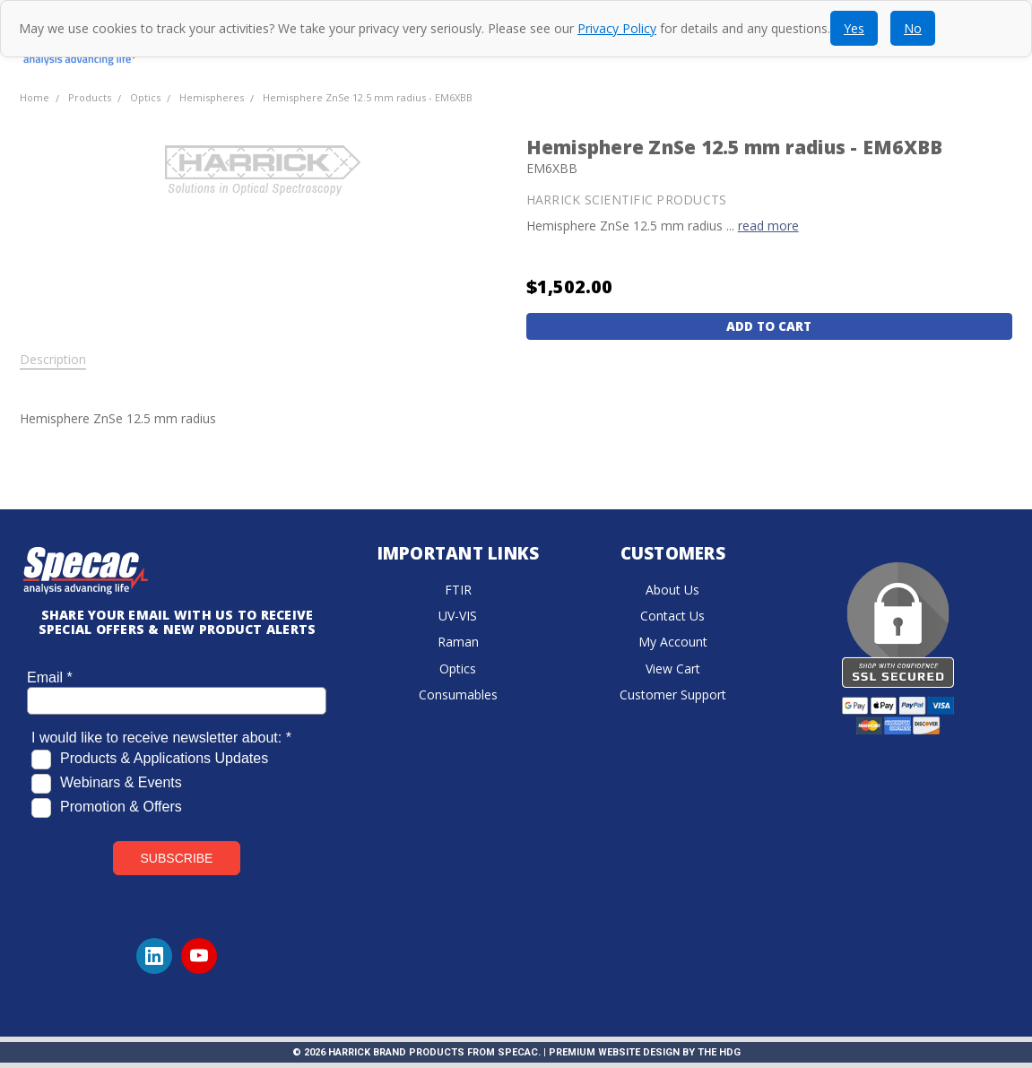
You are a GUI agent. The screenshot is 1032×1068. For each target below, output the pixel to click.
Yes (854, 28)
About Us (672, 589)
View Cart (673, 668)
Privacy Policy (616, 28)
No (913, 28)
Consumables (458, 694)
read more (768, 225)
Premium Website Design (614, 1052)
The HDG (719, 1052)
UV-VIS (457, 615)
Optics (457, 668)
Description (53, 360)
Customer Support (673, 694)
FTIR (458, 589)
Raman (458, 641)
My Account (672, 641)
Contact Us (672, 615)
